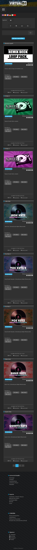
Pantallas (11, 484)
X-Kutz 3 (7, 148)
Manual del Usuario (14, 498)
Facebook (12, 534)
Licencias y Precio (13, 482)
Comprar (11, 479)
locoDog (31, 63)
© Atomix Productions (18, 548)
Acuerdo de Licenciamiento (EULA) (18, 520)
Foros (10, 503)
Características (13, 481)
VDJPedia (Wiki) (13, 500)
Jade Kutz (7, 201)
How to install (24, 92)
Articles (11, 501)
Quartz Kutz (8, 411)
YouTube (12, 536)
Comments (16, 92)
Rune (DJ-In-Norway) (28, 116)
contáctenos (12, 517)
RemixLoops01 (9, 43)
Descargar (11, 478)
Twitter (11, 539)
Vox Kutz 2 (8, 254)
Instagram (12, 538)
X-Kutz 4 (7, 96)
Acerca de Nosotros (14, 515)
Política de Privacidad (14, 519)
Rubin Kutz (8, 359)
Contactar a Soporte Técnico (16, 496)
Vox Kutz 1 (8, 306)
